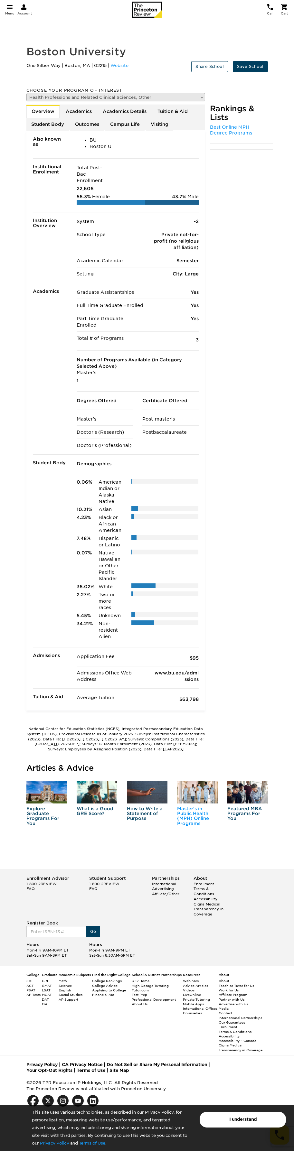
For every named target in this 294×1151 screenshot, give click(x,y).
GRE (45, 981)
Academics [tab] (79, 111)
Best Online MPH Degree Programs (231, 130)
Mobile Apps (193, 1004)
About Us (139, 1004)
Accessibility (205, 899)
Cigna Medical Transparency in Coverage (208, 909)
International (164, 884)
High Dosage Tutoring (150, 986)
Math (63, 981)
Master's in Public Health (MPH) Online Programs (193, 816)
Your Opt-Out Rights (49, 1070)
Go (93, 931)
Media (224, 1008)
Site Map (119, 1070)
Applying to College (109, 990)
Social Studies (70, 995)
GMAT (47, 986)
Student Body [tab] (47, 124)
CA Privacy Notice (82, 1064)
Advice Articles (195, 986)
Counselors (192, 1013)
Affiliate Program (233, 995)
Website (119, 65)
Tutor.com (140, 990)
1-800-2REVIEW (41, 884)
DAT (45, 999)
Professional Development (154, 999)
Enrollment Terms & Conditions (204, 889)
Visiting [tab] (159, 124)
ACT (30, 986)
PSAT (30, 990)
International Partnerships (240, 1018)
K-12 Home (140, 981)
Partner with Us (231, 999)
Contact (225, 1013)
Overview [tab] (43, 111)
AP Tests (33, 995)
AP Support (68, 999)
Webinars (191, 981)
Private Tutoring (196, 999)
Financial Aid (103, 995)
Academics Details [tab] (125, 111)
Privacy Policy (54, 1143)
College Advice (105, 986)
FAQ (30, 888)
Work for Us (229, 990)
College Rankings (107, 981)
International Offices (200, 1008)
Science (65, 986)
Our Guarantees (232, 1022)
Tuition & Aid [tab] (172, 111)
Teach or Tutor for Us (236, 986)
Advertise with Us (233, 1004)
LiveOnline (192, 995)
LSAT (46, 990)
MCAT (47, 995)
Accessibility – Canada (237, 1041)
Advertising (163, 888)
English (65, 990)
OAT (45, 1004)
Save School (250, 66)
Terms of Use (92, 1143)
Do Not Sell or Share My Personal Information (157, 1064)
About (224, 981)
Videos (188, 990)
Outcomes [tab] (87, 124)
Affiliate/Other (165, 894)
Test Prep (139, 995)
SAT (29, 981)
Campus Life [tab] (125, 124)
